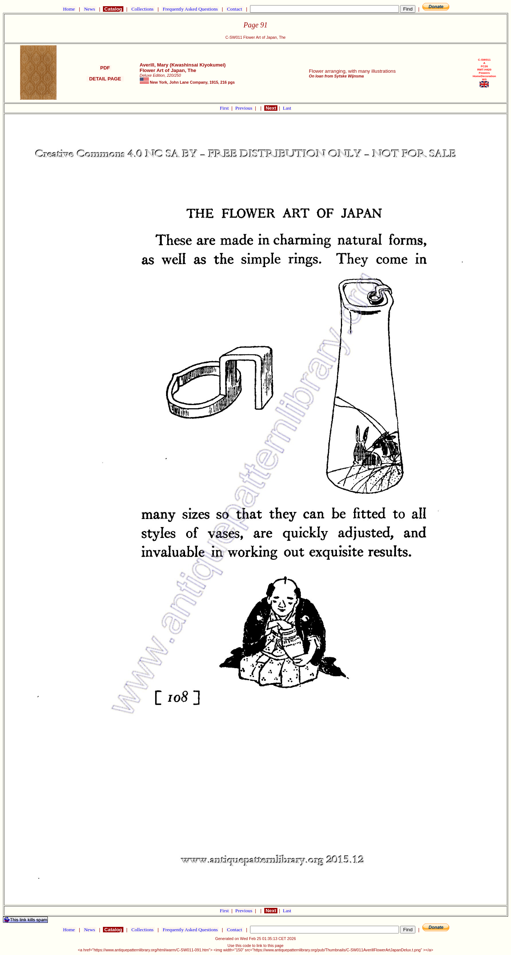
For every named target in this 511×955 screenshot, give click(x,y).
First (225, 108)
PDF (105, 68)
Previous (244, 108)
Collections (142, 9)
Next (270, 108)
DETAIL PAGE (105, 79)
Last (287, 108)
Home (69, 9)
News (89, 9)
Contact (234, 9)
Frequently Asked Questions (190, 9)
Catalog (113, 9)
